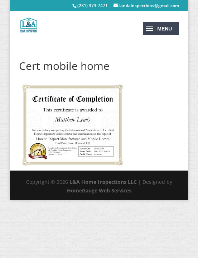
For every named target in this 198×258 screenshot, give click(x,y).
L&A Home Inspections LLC (103, 181)
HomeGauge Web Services (99, 190)
